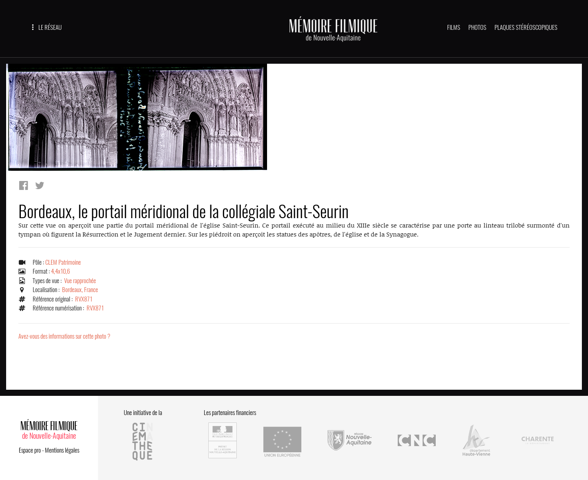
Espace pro (30, 450)
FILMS (453, 27)
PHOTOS (477, 27)
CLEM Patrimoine (63, 262)
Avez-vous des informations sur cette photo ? (64, 336)
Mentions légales (62, 450)
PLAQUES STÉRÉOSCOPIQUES (525, 27)
